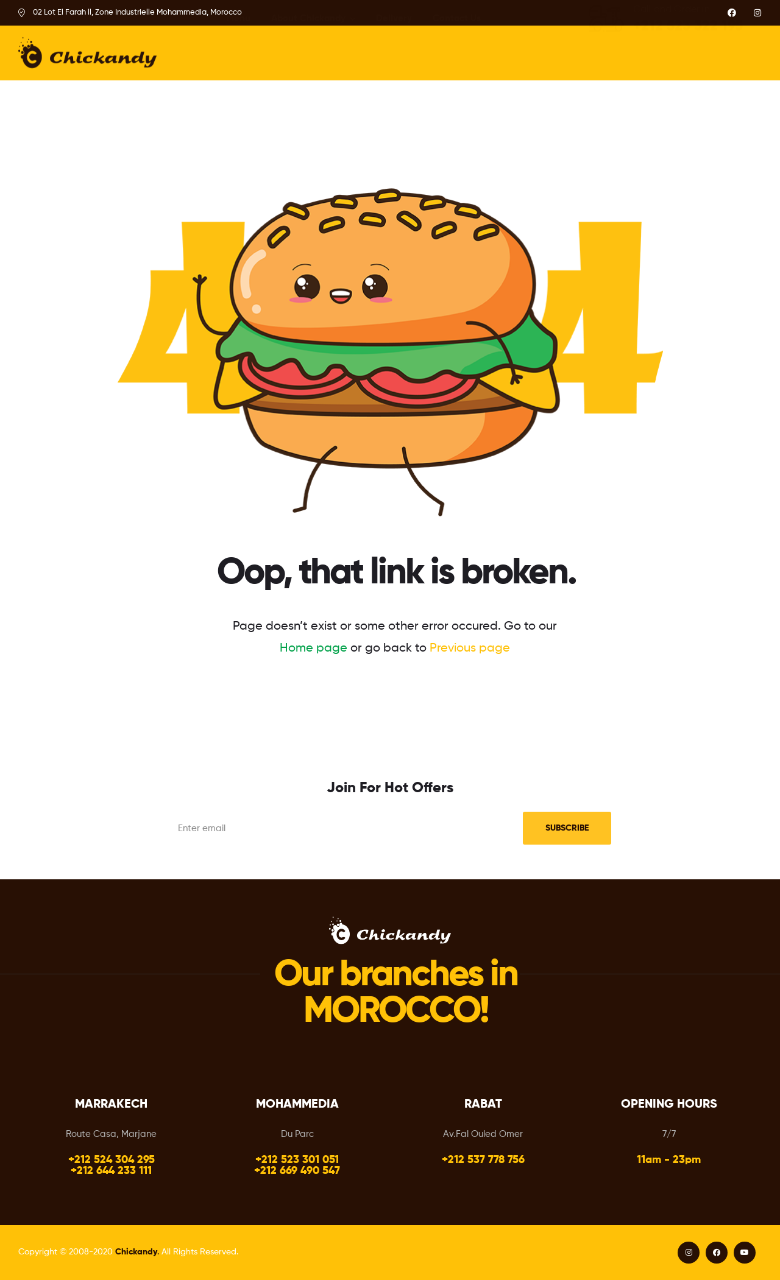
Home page (313, 648)
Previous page (470, 648)
